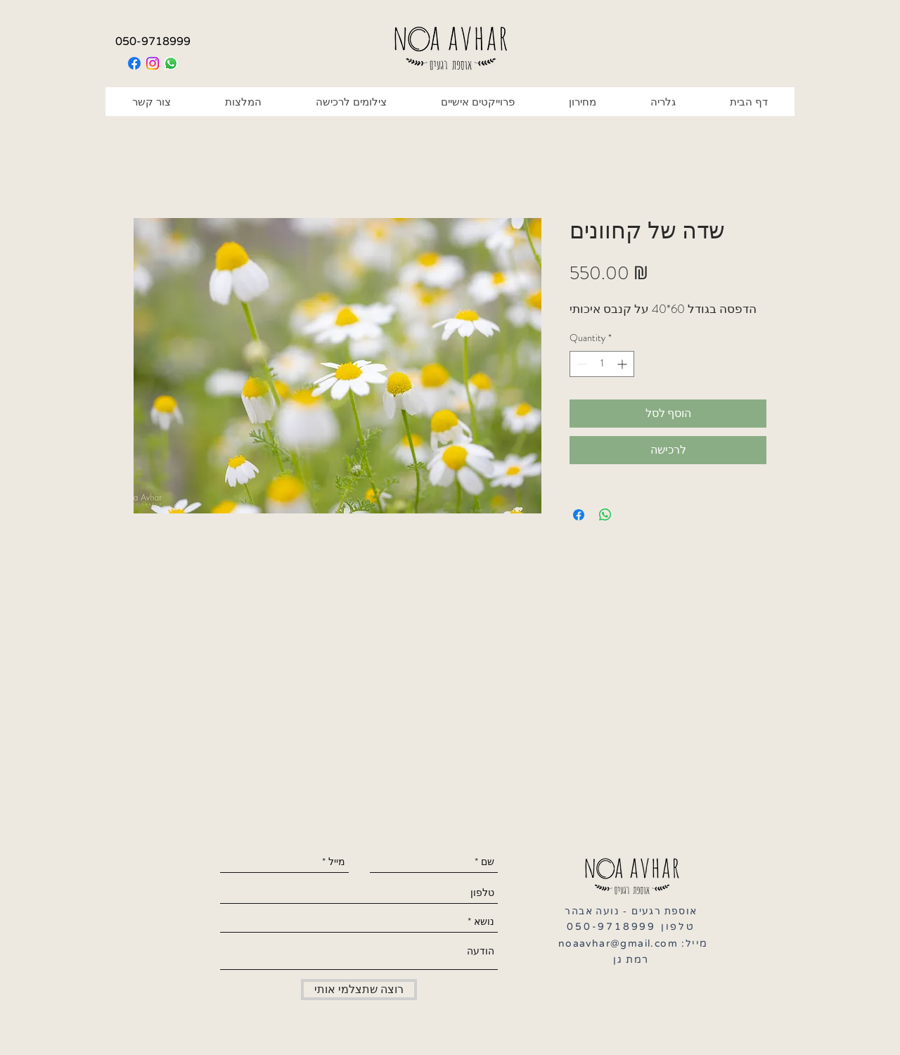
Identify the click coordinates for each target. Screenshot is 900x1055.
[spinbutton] (602, 364)
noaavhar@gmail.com (618, 944)
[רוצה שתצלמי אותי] (359, 989)
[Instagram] (152, 63)
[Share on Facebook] (578, 514)
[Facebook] (134, 63)
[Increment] (623, 364)
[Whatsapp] (170, 63)
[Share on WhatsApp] (605, 514)
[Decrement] (580, 364)
